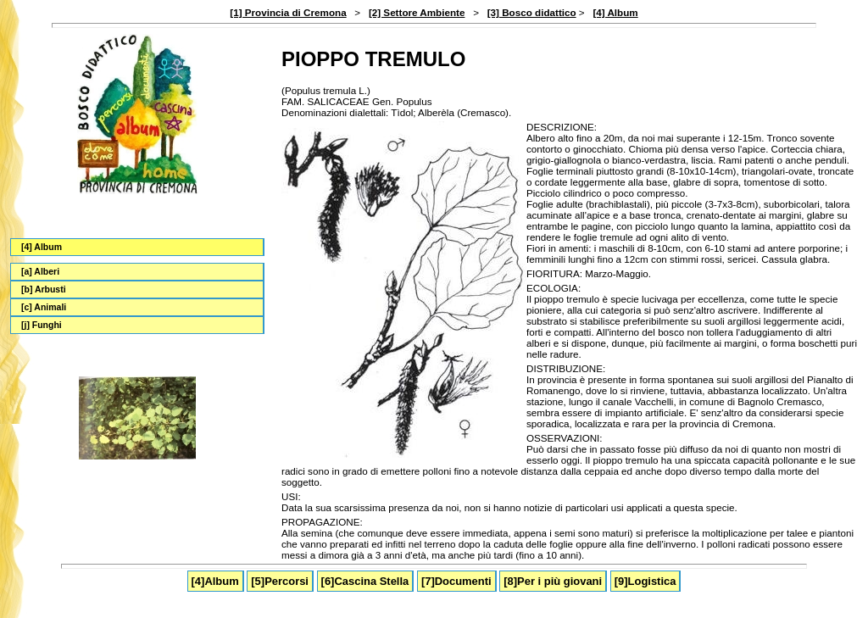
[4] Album (615, 12)
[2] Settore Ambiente (417, 12)
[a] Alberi (40, 271)
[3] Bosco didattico (531, 12)
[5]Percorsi (280, 581)
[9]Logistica (645, 581)
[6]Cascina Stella (365, 581)
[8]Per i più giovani (553, 581)
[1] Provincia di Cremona (288, 12)
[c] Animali (43, 307)
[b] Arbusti (43, 289)
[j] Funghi (41, 325)
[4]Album (215, 581)
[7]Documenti (456, 581)
